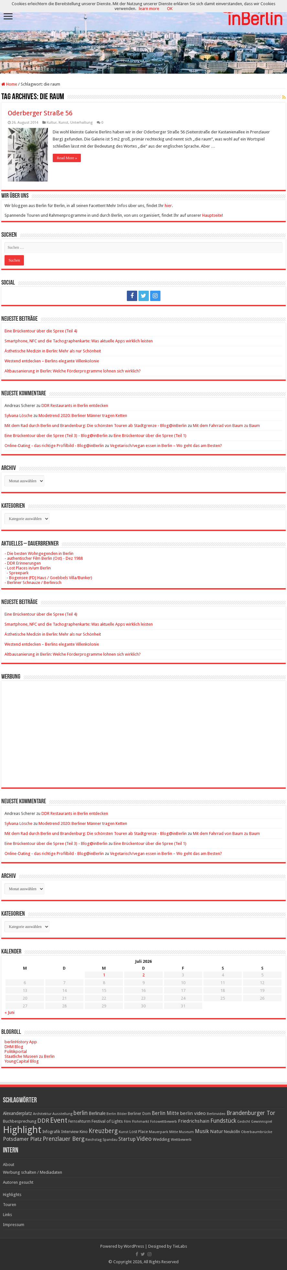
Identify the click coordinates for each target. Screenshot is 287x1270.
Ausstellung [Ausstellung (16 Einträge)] (62, 1114)
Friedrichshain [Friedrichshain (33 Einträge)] (193, 1121)
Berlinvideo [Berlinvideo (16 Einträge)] (216, 1114)
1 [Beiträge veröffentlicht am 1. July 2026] (104, 975)
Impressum (13, 1224)
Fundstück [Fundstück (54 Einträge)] (223, 1121)
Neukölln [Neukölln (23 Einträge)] (232, 1131)
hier (168, 205)
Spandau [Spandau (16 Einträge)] (110, 1140)
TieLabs (179, 1246)
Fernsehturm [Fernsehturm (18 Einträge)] (79, 1121)
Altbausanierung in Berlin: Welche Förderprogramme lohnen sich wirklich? (73, 371)
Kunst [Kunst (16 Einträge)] (123, 1132)
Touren (9, 1204)
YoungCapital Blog (22, 1061)
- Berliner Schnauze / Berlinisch (33, 582)
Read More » (67, 158)
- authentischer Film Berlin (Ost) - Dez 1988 (44, 558)
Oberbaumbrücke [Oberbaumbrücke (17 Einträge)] (256, 1131)
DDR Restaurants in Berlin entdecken (74, 405)
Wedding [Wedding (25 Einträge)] (161, 1139)
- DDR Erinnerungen (23, 563)
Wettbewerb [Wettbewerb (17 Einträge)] (181, 1139)
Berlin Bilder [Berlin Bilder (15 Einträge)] (116, 1114)
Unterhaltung (81, 122)
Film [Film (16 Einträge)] (127, 1121)
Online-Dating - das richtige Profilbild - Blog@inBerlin (54, 445)
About (8, 1164)
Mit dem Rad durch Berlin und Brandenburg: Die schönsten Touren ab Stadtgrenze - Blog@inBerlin (96, 425)
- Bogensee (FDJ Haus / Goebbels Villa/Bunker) (48, 577)
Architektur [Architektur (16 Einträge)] (42, 1114)
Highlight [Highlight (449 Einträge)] (22, 1129)
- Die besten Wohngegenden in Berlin (39, 553)
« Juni (10, 1012)
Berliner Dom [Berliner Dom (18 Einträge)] (139, 1113)
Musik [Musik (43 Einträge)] (202, 1131)
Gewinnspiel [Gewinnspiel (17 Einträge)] (261, 1121)
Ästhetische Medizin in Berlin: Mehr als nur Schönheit (53, 351)
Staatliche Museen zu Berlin (30, 1056)
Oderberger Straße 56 (40, 113)
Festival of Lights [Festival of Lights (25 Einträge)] (107, 1121)
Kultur (52, 122)
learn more (149, 8)
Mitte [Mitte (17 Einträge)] (173, 1131)
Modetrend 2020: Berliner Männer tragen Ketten (83, 415)
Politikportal (16, 1051)
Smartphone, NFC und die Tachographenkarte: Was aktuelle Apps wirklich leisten (79, 340)
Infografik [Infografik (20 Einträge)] (51, 1131)
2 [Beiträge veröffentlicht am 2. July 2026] (143, 975)
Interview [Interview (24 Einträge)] (70, 1131)
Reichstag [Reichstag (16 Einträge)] (93, 1140)
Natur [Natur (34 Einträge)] (216, 1131)
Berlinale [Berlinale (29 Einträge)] (97, 1113)
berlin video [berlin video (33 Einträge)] (193, 1113)
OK (169, 8)
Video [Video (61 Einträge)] (144, 1138)
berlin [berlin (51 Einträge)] (80, 1113)
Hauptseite (212, 215)
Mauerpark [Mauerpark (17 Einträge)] (158, 1131)
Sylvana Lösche (18, 415)
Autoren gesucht (18, 1182)
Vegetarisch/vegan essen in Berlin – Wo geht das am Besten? (166, 445)
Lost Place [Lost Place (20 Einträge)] (138, 1131)
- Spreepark (16, 572)
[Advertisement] (143, 729)
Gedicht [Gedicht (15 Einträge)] (243, 1121)
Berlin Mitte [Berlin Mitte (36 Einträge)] (165, 1113)
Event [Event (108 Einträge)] (58, 1120)
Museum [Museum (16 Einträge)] (186, 1132)
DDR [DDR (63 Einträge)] (43, 1120)
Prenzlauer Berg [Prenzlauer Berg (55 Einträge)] (63, 1138)
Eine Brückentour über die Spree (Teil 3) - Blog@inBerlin (56, 435)
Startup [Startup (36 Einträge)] (127, 1139)
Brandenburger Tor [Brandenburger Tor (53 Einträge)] (250, 1113)
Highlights (12, 1194)
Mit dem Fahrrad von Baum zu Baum (226, 425)
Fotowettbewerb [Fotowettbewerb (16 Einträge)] (163, 1121)
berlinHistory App (21, 1041)
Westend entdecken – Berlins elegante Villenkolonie (52, 361)
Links (7, 1214)
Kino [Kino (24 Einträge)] (84, 1131)
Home (9, 84)
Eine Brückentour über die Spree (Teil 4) (41, 330)
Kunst (63, 122)
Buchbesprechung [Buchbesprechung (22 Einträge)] (19, 1121)
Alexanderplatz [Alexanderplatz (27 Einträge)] (17, 1113)
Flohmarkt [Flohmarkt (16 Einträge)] (140, 1121)
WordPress (134, 1246)
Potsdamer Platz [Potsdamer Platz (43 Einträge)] (22, 1139)
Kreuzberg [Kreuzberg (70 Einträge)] (103, 1131)
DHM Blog (14, 1046)
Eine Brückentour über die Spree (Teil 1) (150, 435)
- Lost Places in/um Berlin (28, 568)
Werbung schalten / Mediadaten (32, 1172)
